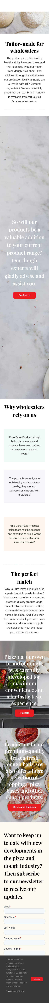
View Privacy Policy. (15, 991)
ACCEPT (37, 979)
